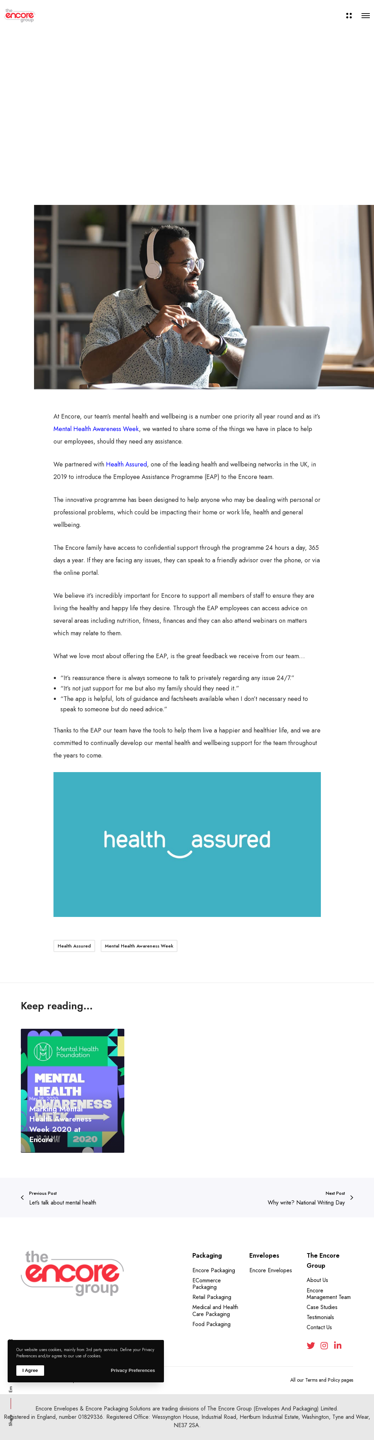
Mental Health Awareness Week (96, 428)
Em (10, 1389)
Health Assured (126, 464)
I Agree (30, 1370)
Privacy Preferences (133, 1370)
